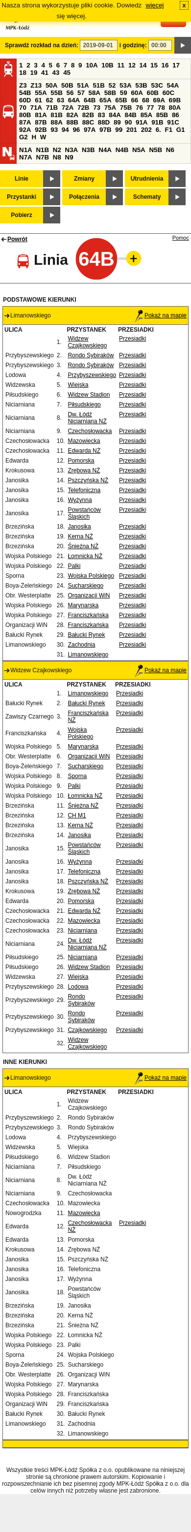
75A (110, 107)
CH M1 (77, 815)
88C (88, 122)
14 (143, 65)
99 (118, 129)
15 (154, 65)
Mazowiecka (84, 441)
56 (69, 92)
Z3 (23, 85)
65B (121, 100)
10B (107, 65)
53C (157, 85)
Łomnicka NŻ (85, 556)
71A (36, 107)
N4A (105, 150)
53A (125, 85)
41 (44, 72)
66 (134, 100)
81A (41, 115)
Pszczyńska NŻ (88, 480)
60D (25, 100)
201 (131, 129)
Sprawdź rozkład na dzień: (41, 45)
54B (25, 92)
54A (173, 85)
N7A (25, 157)
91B (157, 122)
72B (83, 107)
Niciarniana (82, 930)
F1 (168, 129)
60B (153, 92)
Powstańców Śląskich (84, 513)
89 (117, 122)
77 (150, 107)
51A (83, 85)
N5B (155, 150)
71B (52, 107)
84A (114, 115)
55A (41, 92)
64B (90, 100)
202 (146, 129)
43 (56, 72)
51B (98, 85)
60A (137, 92)
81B (56, 115)
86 (175, 115)
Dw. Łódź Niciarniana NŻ (87, 418)
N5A (138, 150)
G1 (180, 129)
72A (67, 107)
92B (41, 129)
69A (159, 100)
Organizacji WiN (89, 595)
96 (76, 129)
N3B (88, 150)
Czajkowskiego (87, 1030)
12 (132, 65)
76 (139, 107)
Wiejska (78, 384)
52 (112, 85)
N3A (71, 150)
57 (81, 92)
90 (128, 122)
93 (54, 129)
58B (110, 92)
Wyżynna (80, 500)
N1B (42, 150)
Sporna (77, 776)
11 (120, 65)
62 (49, 100)
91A (141, 122)
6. (158, 129)
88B (72, 122)
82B (88, 115)
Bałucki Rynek (86, 634)
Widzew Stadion (89, 394)
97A (90, 129)
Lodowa (78, 986)
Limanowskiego (88, 654)
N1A (25, 150)
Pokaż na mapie (161, 315)
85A (146, 115)
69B (175, 100)
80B (25, 115)
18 (22, 72)
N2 (57, 150)
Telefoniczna (84, 490)
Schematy (147, 196)
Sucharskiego (85, 585)
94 (65, 129)
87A (25, 122)
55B (56, 92)
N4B (122, 150)
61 (38, 100)
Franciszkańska (88, 615)
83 (101, 115)
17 (176, 65)
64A (74, 100)
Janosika (79, 526)
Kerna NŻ (80, 536)
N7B (42, 157)
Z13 (36, 85)
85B (162, 115)
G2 (23, 137)
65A (105, 100)
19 (34, 72)
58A (94, 92)
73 (96, 107)
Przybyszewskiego (92, 375)
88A (56, 122)
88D (104, 122)
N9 (69, 157)
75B (126, 107)
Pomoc (180, 238)
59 (123, 92)
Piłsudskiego (84, 404)
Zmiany (84, 178)
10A (91, 65)
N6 (170, 150)
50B (67, 85)
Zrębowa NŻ (84, 470)
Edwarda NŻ (84, 450)
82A (72, 115)
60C (168, 92)
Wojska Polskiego (91, 575)
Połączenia (84, 196)
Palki (74, 566)
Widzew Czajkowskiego (87, 342)
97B (105, 129)
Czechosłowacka (90, 431)
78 (161, 107)
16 (165, 65)
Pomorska (81, 460)
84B (130, 115)
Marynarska (83, 605)
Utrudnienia (147, 178)
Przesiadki (132, 338)
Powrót (17, 239)
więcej (155, 5)
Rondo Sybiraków (91, 355)
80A (175, 107)
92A (25, 129)
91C (173, 122)
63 (60, 100)
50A (51, 85)
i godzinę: (133, 45)
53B (141, 85)
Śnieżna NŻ (83, 546)
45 (67, 72)
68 (145, 100)
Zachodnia (81, 644)
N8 (57, 157)
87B (41, 122)
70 (22, 107)
